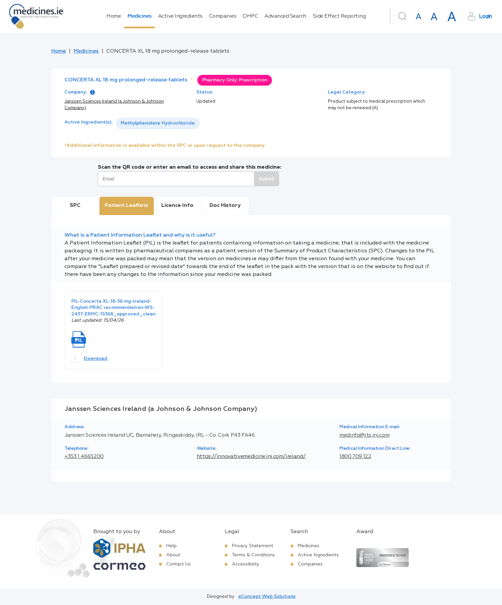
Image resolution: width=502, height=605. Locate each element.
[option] (158, 123)
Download (89, 359)
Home (113, 16)
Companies (223, 16)
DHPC (250, 16)
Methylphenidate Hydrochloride (158, 123)
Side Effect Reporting (339, 16)
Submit (266, 178)
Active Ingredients (180, 16)
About (173, 555)
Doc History (225, 205)
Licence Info (177, 205)
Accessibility (246, 564)
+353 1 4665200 (84, 456)
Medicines (139, 16)
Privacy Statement (252, 546)
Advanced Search (285, 16)
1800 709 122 (355, 456)
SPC (75, 205)
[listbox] (158, 123)
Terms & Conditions (253, 555)
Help (171, 546)
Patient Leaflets (126, 205)
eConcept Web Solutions (267, 596)
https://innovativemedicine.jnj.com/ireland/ (251, 456)
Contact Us (178, 564)
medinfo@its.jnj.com (364, 435)
